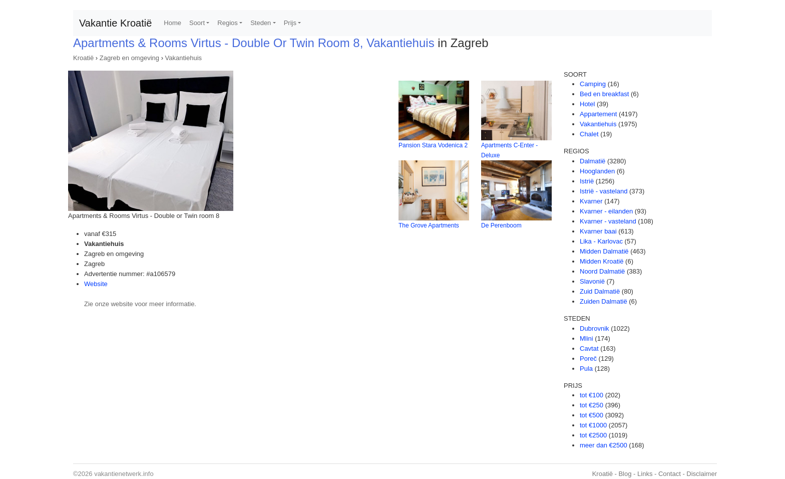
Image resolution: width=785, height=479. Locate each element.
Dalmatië (592, 161)
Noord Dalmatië (602, 271)
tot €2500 (593, 435)
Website (96, 284)
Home (172, 23)
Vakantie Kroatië (115, 23)
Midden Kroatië (601, 261)
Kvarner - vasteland (608, 221)
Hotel (587, 104)
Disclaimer (701, 473)
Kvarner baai (598, 231)
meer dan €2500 (603, 445)
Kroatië (83, 58)
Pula (586, 368)
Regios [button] (227, 23)
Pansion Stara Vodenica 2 (433, 145)
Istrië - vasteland (603, 191)
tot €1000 (593, 425)
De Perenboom (501, 225)
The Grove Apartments (429, 225)
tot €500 (591, 415)
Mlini (586, 338)
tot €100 (591, 395)
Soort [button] (197, 23)
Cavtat (589, 348)
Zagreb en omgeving (129, 58)
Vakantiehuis (183, 58)
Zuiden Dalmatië (603, 301)
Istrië (587, 181)
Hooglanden (597, 171)
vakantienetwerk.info (124, 473)
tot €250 (591, 405)
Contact (669, 473)
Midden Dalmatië (604, 251)
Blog (624, 473)
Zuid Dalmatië (600, 291)
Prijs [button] (290, 23)
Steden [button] (260, 23)
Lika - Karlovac (601, 241)
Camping (593, 84)
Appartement (598, 114)
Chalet (589, 134)
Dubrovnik (594, 328)
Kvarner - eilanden (606, 211)
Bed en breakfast (604, 94)
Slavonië (592, 281)
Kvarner (591, 201)
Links (644, 473)
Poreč (588, 358)
